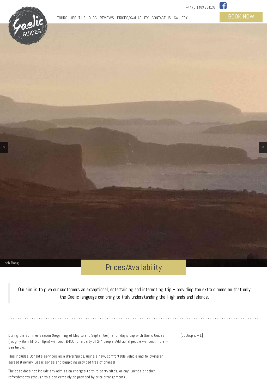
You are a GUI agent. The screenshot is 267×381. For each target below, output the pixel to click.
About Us (78, 18)
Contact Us (161, 18)
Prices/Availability (133, 18)
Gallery (180, 18)
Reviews (107, 18)
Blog (93, 18)
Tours (62, 18)
